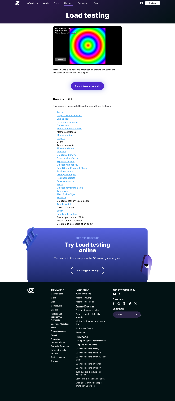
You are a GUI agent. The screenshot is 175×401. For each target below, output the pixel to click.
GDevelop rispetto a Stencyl (88, 368)
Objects (61, 138)
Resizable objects (66, 178)
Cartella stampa (58, 357)
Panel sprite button (67, 214)
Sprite (60, 184)
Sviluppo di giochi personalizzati (91, 340)
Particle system (65, 171)
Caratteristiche (58, 294)
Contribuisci (56, 306)
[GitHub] (141, 3)
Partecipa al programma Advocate (56, 317)
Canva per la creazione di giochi (90, 379)
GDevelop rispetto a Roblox (88, 352)
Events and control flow (69, 128)
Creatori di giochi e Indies (87, 310)
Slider (60, 210)
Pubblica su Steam (84, 328)
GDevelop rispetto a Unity (87, 348)
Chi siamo (55, 361)
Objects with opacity (67, 164)
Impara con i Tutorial (85, 302)
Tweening (62, 197)
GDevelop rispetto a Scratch (88, 364)
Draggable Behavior (67, 155)
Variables (61, 151)
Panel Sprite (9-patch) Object (72, 168)
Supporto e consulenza (86, 344)
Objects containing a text (70, 187)
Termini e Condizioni (60, 346)
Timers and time (65, 148)
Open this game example (87, 86)
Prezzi (56, 3)
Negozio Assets (58, 331)
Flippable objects (65, 161)
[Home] (17, 3)
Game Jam (80, 332)
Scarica (54, 310)
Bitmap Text (63, 118)
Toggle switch (64, 204)
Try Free (152, 3)
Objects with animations (69, 115)
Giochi (46, 3)
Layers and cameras (67, 122)
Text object (63, 191)
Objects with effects (67, 158)
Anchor (60, 112)
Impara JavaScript (84, 298)
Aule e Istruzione (83, 294)
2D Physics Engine (66, 174)
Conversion (63, 125)
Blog (96, 3)
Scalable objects (65, 181)
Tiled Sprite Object (66, 194)
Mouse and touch (66, 135)
